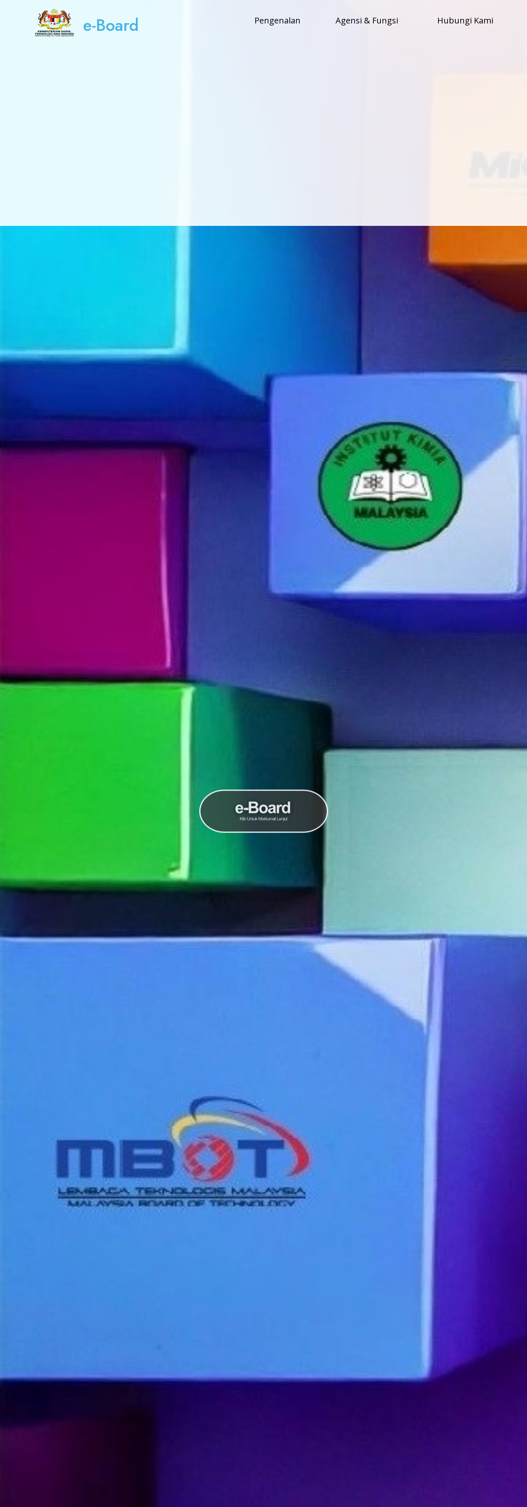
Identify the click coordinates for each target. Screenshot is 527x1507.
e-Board (111, 25)
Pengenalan (277, 20)
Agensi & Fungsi (367, 20)
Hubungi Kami (465, 20)
